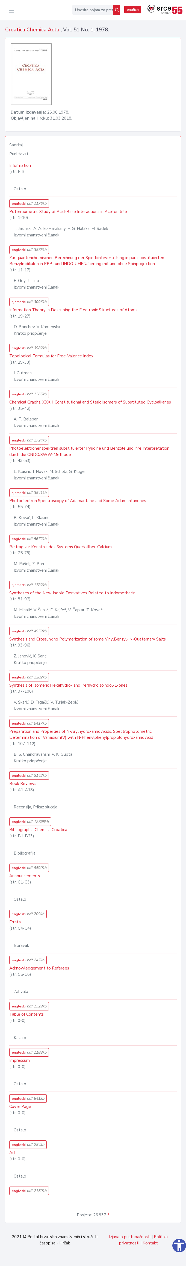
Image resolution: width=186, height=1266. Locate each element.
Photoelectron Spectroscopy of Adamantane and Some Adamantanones (77, 500)
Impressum (19, 1060)
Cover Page (20, 1106)
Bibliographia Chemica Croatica (38, 829)
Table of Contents (26, 1014)
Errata (15, 922)
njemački (29, 301)
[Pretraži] (116, 10)
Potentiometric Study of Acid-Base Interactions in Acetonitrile (68, 211)
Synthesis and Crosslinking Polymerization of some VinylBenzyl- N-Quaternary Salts (87, 639)
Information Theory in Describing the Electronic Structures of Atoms (73, 310)
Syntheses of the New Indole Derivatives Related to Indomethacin (72, 593)
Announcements (24, 876)
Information (20, 165)
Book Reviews (22, 783)
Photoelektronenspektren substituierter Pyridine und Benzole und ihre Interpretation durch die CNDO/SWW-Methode (89, 451)
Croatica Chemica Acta (33, 29)
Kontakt (150, 1243)
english (133, 9)
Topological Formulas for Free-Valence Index (51, 356)
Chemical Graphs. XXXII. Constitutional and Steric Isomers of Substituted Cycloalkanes (90, 402)
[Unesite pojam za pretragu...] (92, 10)
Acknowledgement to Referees (39, 968)
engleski (29, 203)
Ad (12, 1152)
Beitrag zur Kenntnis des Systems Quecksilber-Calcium (60, 547)
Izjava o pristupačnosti (129, 1237)
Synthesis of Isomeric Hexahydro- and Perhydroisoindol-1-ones (68, 685)
